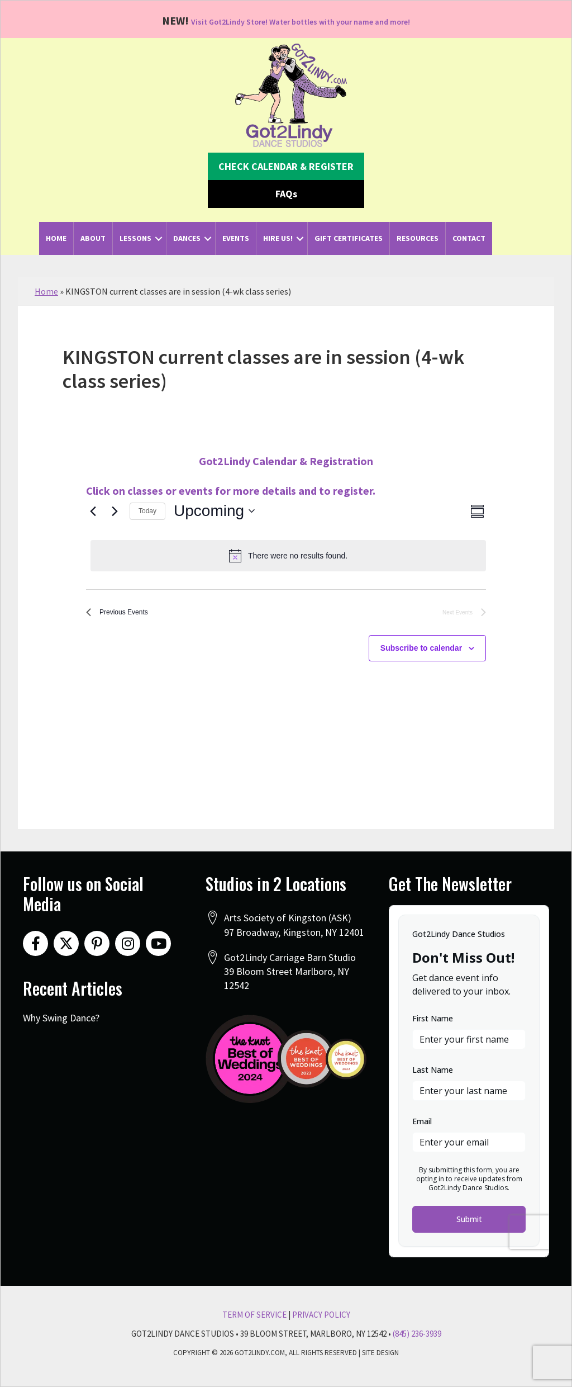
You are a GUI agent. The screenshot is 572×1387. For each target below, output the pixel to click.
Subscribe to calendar (421, 652)
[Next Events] (114, 511)
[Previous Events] (92, 511)
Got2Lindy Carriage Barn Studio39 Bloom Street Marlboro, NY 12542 (290, 971)
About (93, 238)
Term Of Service (254, 1314)
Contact (468, 238)
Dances (187, 238)
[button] (286, 167)
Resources (417, 238)
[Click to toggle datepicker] (214, 511)
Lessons (135, 238)
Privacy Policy (321, 1314)
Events (235, 238)
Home (56, 238)
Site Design (380, 1352)
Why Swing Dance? (61, 1017)
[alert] (288, 555)
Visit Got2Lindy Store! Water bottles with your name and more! (300, 20)
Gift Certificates (348, 238)
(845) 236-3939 (417, 1333)
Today (147, 511)
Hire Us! (278, 238)
